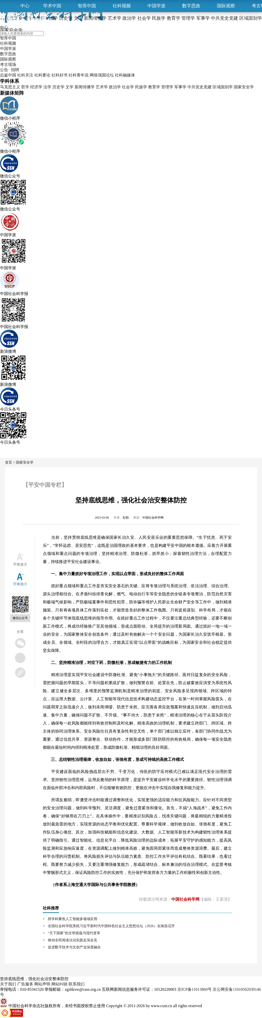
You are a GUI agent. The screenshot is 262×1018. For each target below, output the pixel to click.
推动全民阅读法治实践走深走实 (72, 940)
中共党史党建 (199, 87)
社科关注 (25, 75)
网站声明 (42, 984)
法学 (47, 87)
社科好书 (59, 75)
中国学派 (156, 5)
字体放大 (20, 564)
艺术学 (102, 87)
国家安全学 (244, 87)
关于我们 (8, 984)
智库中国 (87, 5)
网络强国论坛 (102, 75)
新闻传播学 (85, 87)
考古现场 (8, 64)
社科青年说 (79, 75)
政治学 (115, 87)
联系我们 (77, 984)
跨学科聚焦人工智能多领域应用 (72, 919)
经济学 (36, 87)
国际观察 (226, 5)
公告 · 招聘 (9, 70)
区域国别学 (223, 87)
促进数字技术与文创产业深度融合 (74, 947)
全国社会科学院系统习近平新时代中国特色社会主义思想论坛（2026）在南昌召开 (111, 926)
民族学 (141, 87)
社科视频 (122, 5)
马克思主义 (10, 87)
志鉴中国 (8, 75)
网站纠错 (59, 984)
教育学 (154, 87)
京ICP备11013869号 (194, 989)
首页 (8, 462)
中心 (24, 5)
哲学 (25, 87)
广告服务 (25, 984)
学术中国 (52, 5)
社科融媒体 (125, 75)
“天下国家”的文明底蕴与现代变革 (74, 933)
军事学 (180, 87)
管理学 (167, 87)
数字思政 (191, 5)
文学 (70, 87)
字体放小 (20, 584)
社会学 (128, 87)
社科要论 (42, 75)
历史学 (58, 87)
